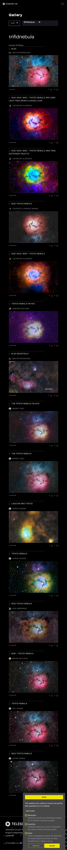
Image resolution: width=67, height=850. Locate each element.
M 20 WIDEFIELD (19, 354)
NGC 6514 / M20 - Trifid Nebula (28, 254)
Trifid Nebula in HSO (23, 304)
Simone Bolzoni (20, 308)
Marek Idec (18, 408)
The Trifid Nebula (21, 454)
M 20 (13, 49)
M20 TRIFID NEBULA (21, 604)
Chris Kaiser (19, 508)
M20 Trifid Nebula (21, 204)
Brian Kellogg (20, 658)
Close (44, 797)
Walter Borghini (21, 53)
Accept (52, 846)
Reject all (36, 846)
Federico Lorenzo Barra (25, 209)
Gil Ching (17, 708)
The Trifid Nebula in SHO (25, 404)
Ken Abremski (19, 608)
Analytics (31, 824)
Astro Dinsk (18, 758)
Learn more (30, 811)
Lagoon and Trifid (22, 504)
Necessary (32, 815)
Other (30, 833)
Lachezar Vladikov (22, 105)
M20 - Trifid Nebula (22, 654)
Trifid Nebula (19, 554)
